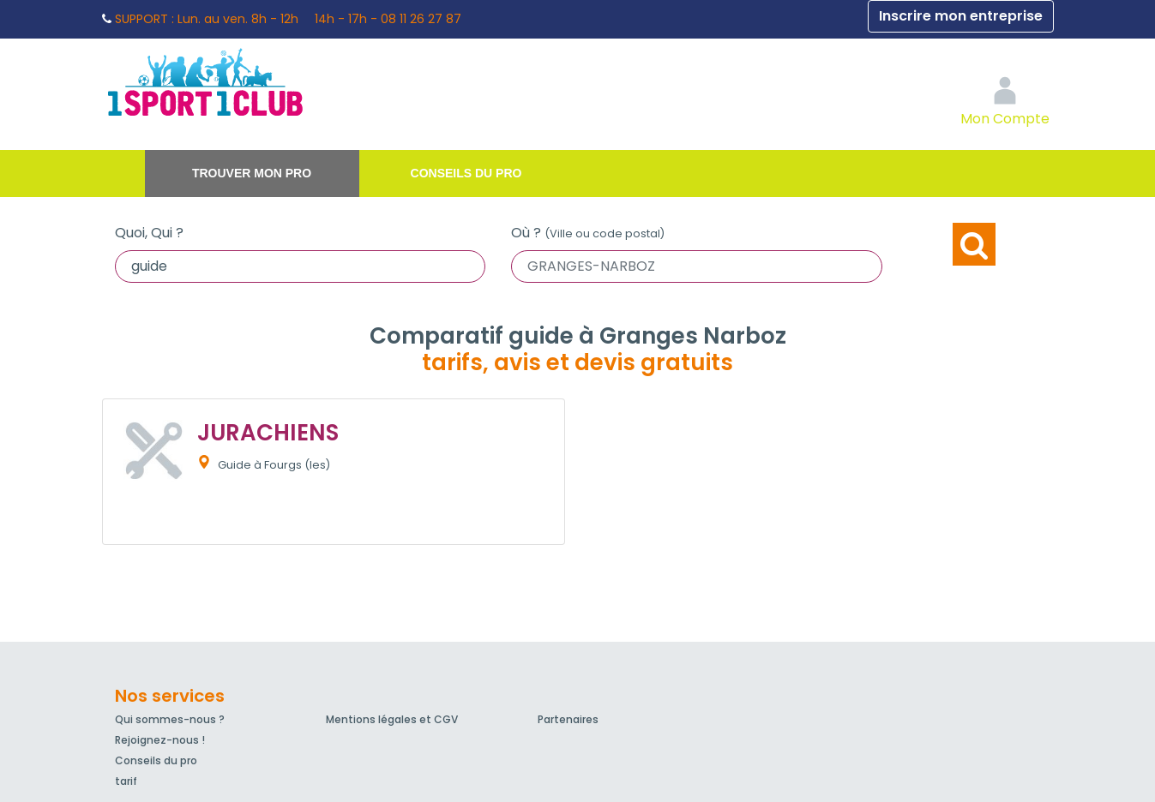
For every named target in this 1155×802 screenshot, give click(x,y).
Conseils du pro (466, 173)
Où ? (588, 232)
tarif (126, 781)
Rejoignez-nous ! (160, 740)
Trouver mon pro (251, 173)
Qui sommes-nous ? (170, 719)
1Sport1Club (261, 81)
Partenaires (568, 719)
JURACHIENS (268, 432)
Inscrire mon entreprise (961, 16)
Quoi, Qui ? (149, 232)
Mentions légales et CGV (392, 719)
